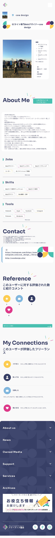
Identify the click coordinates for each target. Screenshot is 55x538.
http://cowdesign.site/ (15, 258)
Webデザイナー (9, 166)
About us (9, 427)
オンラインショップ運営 (23, 171)
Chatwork (8, 211)
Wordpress (19, 216)
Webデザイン (9, 194)
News (7, 439)
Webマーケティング (41, 166)
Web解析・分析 (23, 194)
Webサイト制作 (33, 189)
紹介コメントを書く (27, 326)
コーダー (7, 171)
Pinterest (8, 216)
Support (8, 463)
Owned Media (12, 451)
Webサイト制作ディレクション (14, 189)
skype (18, 211)
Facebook (28, 211)
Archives (9, 487)
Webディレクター (25, 166)
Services (9, 475)
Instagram (40, 211)
